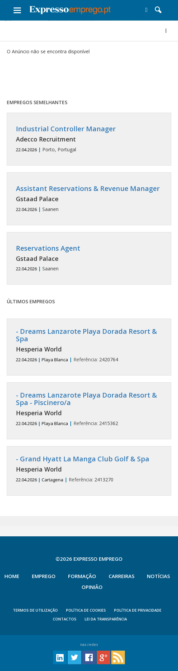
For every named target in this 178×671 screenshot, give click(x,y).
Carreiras (121, 576)
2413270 (89, 469)
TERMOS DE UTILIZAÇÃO (35, 610)
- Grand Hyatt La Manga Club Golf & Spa (82, 458)
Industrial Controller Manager (66, 128)
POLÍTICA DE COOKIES (86, 610)
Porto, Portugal (89, 139)
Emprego (43, 576)
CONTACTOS (64, 618)
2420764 (89, 345)
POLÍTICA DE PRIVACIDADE (137, 610)
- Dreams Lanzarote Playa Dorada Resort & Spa (86, 335)
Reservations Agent (48, 248)
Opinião (92, 586)
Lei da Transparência (106, 618)
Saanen (89, 198)
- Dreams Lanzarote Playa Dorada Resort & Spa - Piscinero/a (86, 398)
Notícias (158, 576)
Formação (82, 576)
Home (11, 576)
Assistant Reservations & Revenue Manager (88, 188)
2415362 (89, 408)
